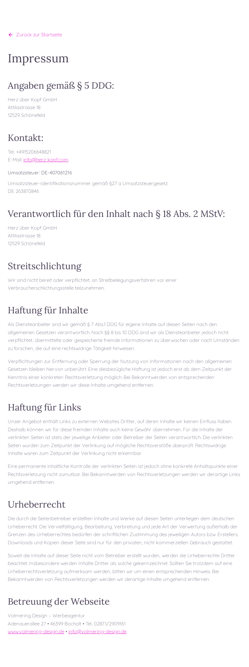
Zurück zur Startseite (35, 34)
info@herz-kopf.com (45, 160)
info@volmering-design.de (97, 631)
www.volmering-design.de (36, 631)
